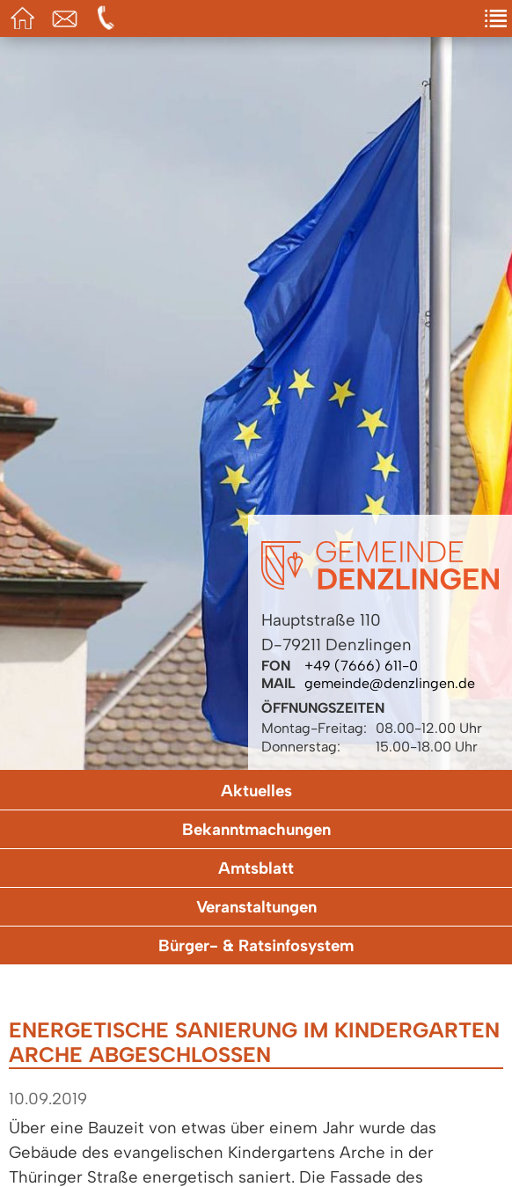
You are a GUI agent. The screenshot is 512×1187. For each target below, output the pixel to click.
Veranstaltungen (256, 907)
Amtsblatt (256, 868)
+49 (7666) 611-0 (361, 665)
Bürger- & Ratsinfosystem (256, 945)
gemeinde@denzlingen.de (389, 683)
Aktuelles (256, 790)
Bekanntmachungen (256, 829)
